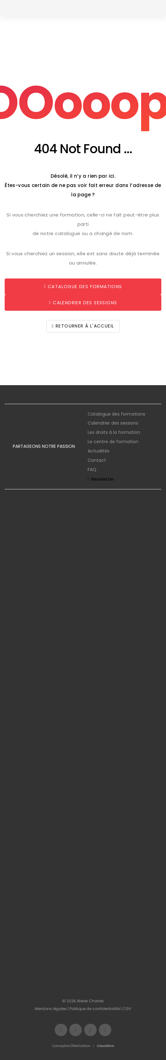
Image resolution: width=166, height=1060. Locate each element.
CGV (126, 1008)
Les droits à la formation (114, 432)
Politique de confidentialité (95, 1008)
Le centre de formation (113, 442)
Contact (97, 460)
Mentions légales (51, 1008)
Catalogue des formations (116, 414)
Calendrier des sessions (113, 423)
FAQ (92, 469)
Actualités (98, 451)
